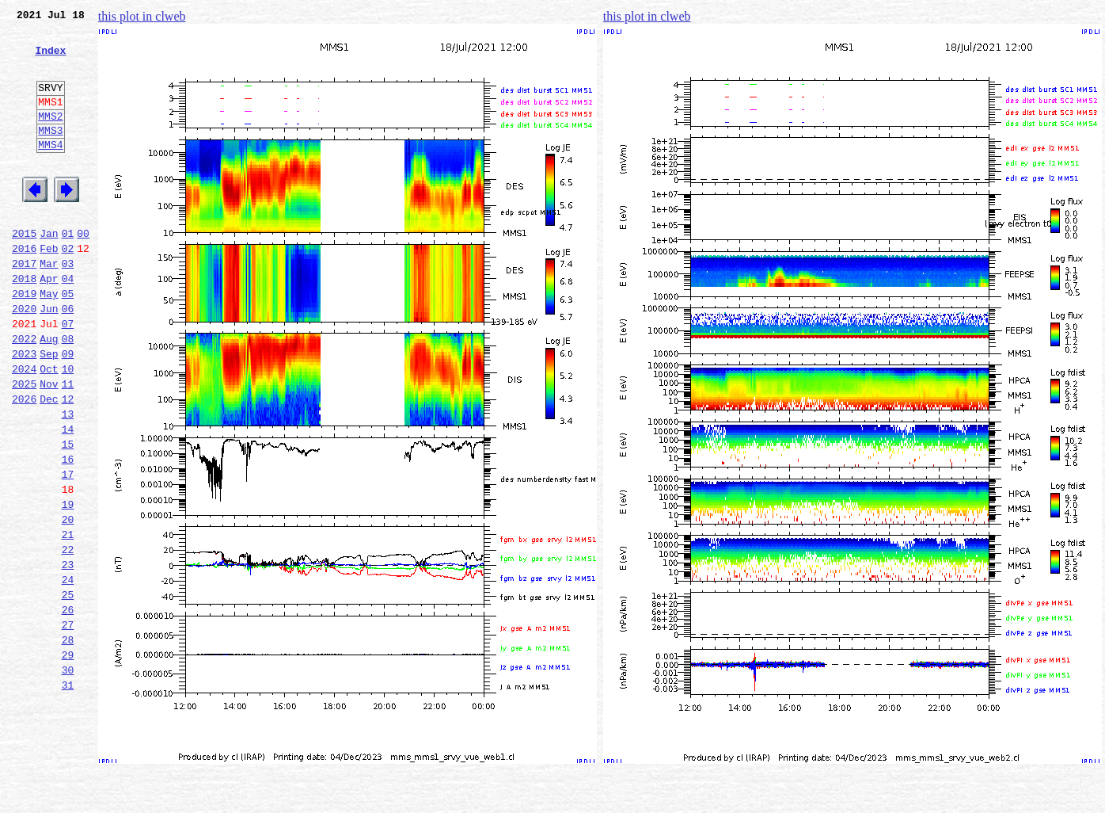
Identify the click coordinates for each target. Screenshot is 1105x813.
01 (68, 271)
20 (68, 602)
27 (68, 724)
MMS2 (50, 137)
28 (68, 742)
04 (68, 323)
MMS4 (50, 170)
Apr (49, 323)
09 (68, 410)
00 (83, 271)
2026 (24, 463)
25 (68, 689)
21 (68, 620)
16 (68, 532)
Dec (49, 463)
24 (68, 672)
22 (68, 637)
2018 (24, 323)
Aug (49, 393)
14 (68, 497)
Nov (49, 445)
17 (68, 550)
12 (68, 463)
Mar (49, 306)
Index (50, 59)
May (49, 341)
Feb (49, 288)
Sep (49, 410)
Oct (49, 428)
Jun (49, 358)
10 (68, 428)
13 (68, 480)
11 (68, 445)
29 (68, 759)
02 (68, 288)
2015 (24, 271)
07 (68, 375)
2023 (24, 410)
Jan (49, 271)
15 (68, 515)
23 (68, 654)
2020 (24, 358)
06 (68, 358)
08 (68, 393)
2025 (24, 445)
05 (68, 341)
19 (68, 585)
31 (68, 794)
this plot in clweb (142, 16)
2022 (24, 393)
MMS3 (50, 154)
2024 (24, 428)
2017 (24, 306)
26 (68, 707)
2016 (24, 288)
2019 (24, 341)
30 (68, 776)
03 (68, 306)
